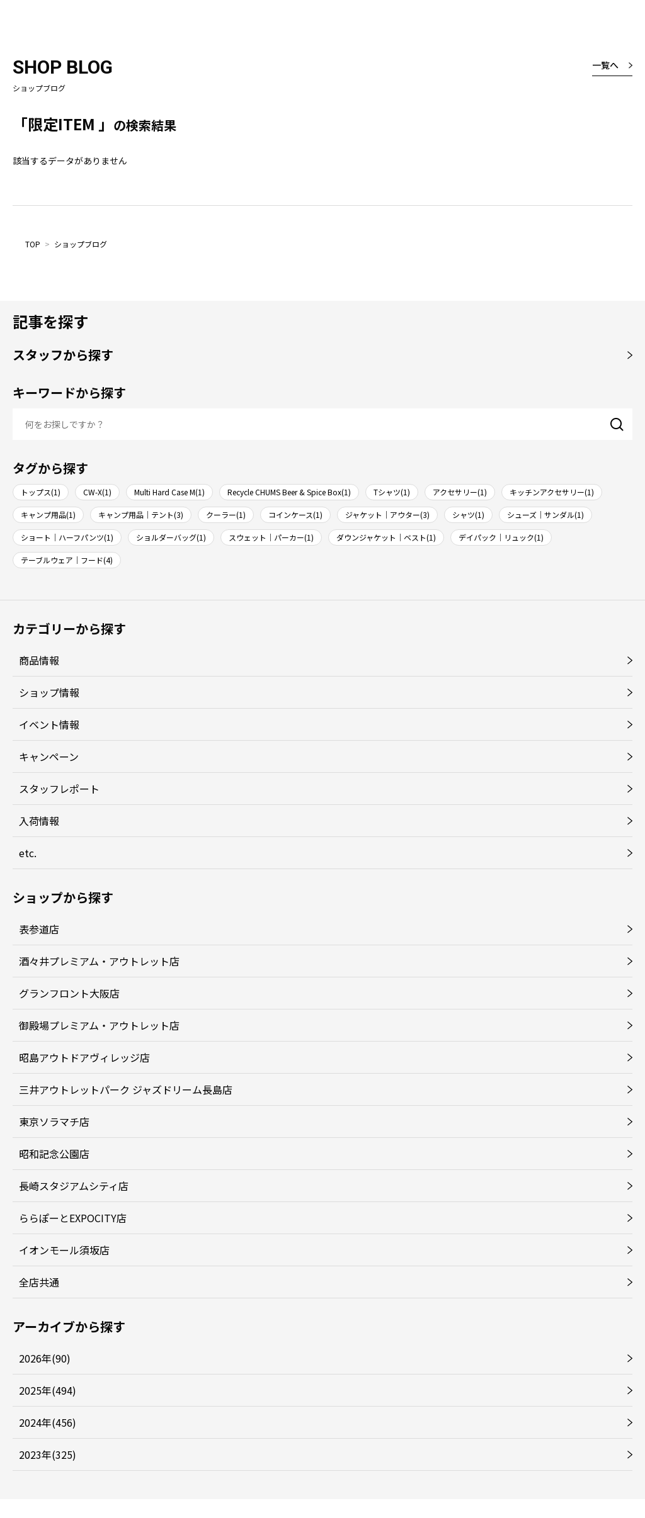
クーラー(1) (226, 514)
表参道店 (39, 928)
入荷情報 (39, 820)
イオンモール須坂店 (64, 1249)
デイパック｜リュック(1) (501, 537)
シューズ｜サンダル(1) (545, 514)
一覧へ (605, 65)
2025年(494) (47, 1390)
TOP (32, 244)
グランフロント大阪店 (69, 993)
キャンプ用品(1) (48, 514)
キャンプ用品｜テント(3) (140, 514)
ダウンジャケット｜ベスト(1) (386, 537)
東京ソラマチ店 (54, 1121)
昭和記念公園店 (54, 1153)
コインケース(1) (295, 514)
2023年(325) (47, 1454)
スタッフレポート (59, 788)
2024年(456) (47, 1422)
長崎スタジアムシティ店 (73, 1185)
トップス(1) (40, 491)
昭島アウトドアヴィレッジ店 (84, 1057)
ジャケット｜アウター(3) (387, 514)
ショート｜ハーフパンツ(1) (67, 537)
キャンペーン (49, 756)
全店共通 (39, 1282)
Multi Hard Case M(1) (169, 491)
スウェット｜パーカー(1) (271, 537)
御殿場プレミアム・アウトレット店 (99, 1025)
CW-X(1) (97, 491)
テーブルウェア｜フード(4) (67, 559)
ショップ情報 (49, 692)
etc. (28, 852)
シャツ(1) (468, 514)
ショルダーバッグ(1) (171, 537)
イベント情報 (49, 724)
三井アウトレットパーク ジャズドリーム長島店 (125, 1089)
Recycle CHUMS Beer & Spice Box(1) (289, 491)
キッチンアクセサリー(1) (552, 491)
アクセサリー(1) (460, 491)
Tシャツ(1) (392, 491)
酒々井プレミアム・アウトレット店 (99, 961)
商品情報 (39, 660)
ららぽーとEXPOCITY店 (73, 1217)
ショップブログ (80, 244)
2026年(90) (45, 1358)
